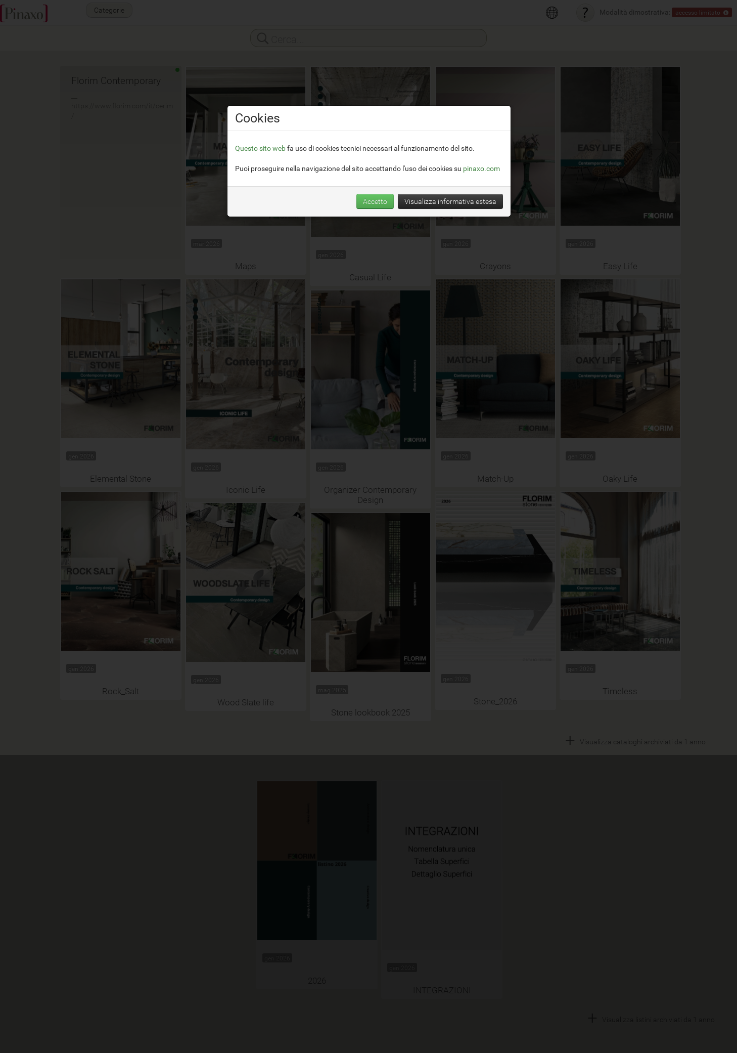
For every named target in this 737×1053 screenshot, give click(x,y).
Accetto (375, 201)
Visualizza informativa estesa (450, 201)
